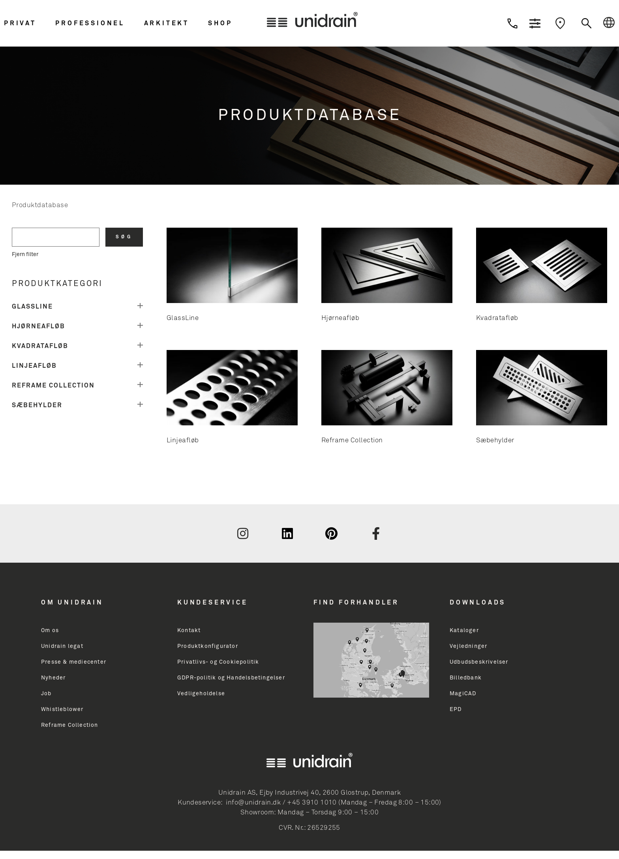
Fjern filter (25, 254)
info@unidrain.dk (253, 802)
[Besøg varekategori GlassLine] (232, 277)
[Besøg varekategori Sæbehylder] (541, 399)
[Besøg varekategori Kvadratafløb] (541, 277)
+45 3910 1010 (311, 802)
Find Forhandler (356, 602)
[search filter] (55, 237)
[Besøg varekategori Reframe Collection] (386, 399)
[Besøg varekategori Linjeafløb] (232, 399)
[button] (27, 23)
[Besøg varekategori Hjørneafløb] (386, 277)
